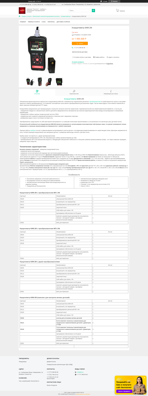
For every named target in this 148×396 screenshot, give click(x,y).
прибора (32, 130)
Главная (23, 22)
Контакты (51, 22)
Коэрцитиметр (70, 99)
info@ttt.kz (80, 372)
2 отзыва (105, 1)
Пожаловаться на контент (83, 394)
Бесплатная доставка (80, 52)
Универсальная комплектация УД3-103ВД (59, 364)
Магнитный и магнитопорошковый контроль (46, 16)
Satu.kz (82, 392)
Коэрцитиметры (66, 16)
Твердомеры (23, 361)
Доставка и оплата (63, 22)
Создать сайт (31, 1)
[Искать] (93, 10)
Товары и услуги (26, 16)
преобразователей (95, 101)
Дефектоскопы (51, 361)
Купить (81, 43)
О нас (44, 22)
